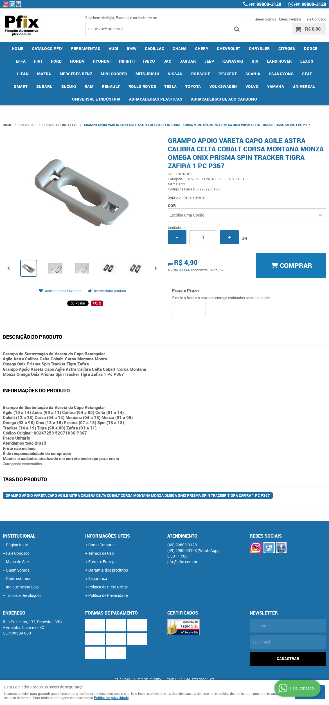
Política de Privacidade (108, 595)
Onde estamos (18, 578)
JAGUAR (188, 61)
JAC (168, 61)
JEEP (209, 61)
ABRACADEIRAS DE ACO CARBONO (224, 99)
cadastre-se (147, 17)
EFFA (21, 61)
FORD (56, 61)
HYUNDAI (102, 61)
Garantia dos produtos (108, 570)
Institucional (19, 536)
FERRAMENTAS (85, 48)
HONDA (77, 61)
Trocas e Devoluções (23, 595)
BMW (132, 48)
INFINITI (127, 61)
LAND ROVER (279, 61)
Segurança (97, 578)
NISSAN (175, 73)
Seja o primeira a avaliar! (187, 197)
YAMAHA (275, 86)
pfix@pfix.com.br (182, 561)
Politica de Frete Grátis (108, 587)
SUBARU (44, 86)
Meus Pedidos (290, 19)
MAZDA (44, 73)
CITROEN (287, 48)
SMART (21, 86)
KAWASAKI (232, 61)
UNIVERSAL (303, 86)
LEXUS (307, 61)
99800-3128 (265, 4)
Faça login (124, 17)
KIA (255, 61)
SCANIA (252, 73)
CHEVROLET (228, 48)
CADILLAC (154, 48)
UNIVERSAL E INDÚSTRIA (96, 99)
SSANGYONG (281, 73)
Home (18, 48)
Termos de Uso (101, 553)
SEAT (307, 73)
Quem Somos (265, 19)
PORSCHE (200, 73)
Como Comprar (101, 544)
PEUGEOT (227, 73)
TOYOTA (193, 86)
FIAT (38, 61)
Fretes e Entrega (102, 561)
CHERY (202, 48)
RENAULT (111, 86)
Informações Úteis (107, 536)
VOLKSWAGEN (223, 86)
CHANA (180, 48)
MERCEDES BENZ (76, 73)
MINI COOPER (114, 73)
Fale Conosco (315, 19)
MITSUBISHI (147, 73)
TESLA (170, 86)
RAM (89, 86)
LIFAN (23, 73)
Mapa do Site (17, 561)
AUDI (113, 48)
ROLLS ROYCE (142, 86)
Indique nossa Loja (22, 587)
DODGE (310, 48)
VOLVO (252, 86)
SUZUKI (68, 86)
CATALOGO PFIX (47, 48)
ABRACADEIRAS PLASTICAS (155, 99)
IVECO (149, 61)
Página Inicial (17, 544)
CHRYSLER (259, 48)
